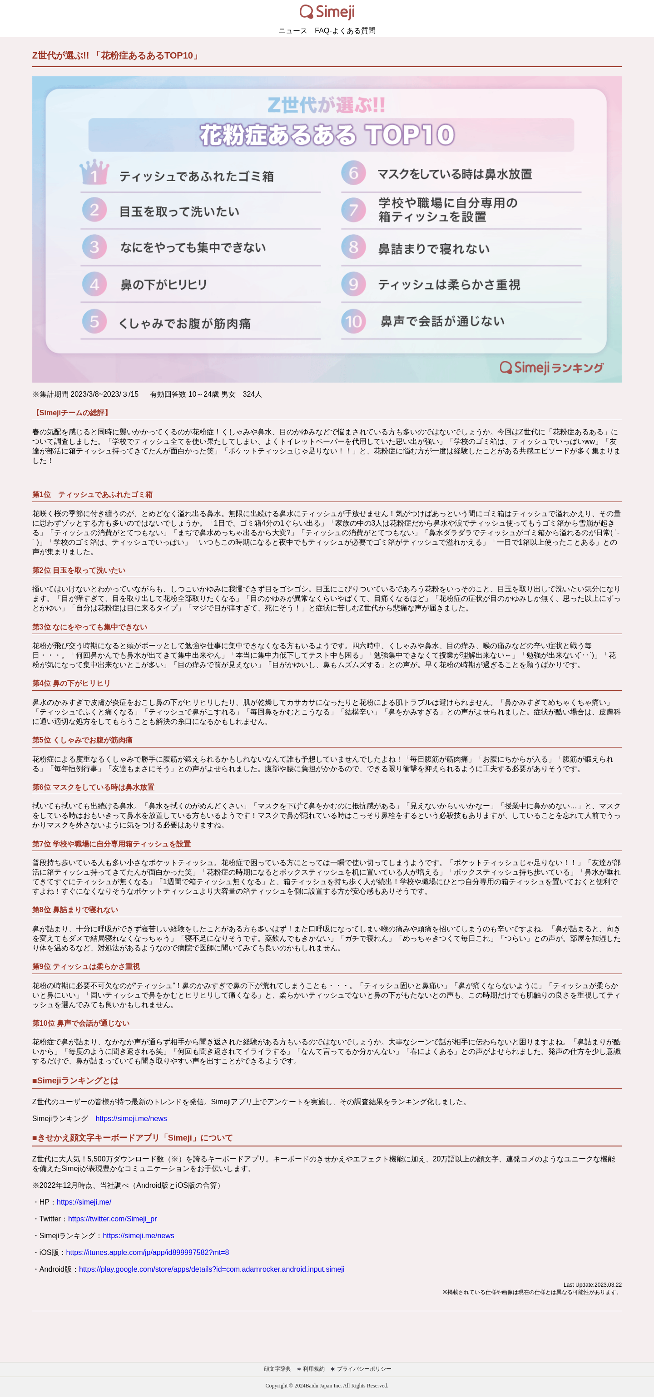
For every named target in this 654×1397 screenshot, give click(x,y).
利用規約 (311, 1369)
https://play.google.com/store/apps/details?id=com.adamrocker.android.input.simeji (211, 1269)
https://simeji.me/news (131, 1118)
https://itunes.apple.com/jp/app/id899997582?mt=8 (147, 1252)
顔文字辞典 (276, 1369)
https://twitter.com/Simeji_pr (112, 1219)
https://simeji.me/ (84, 1202)
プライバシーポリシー (360, 1369)
